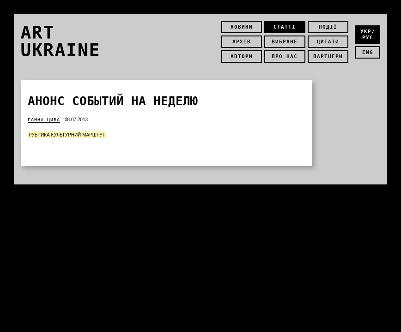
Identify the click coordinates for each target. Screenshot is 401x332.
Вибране (285, 42)
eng (367, 52)
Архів (241, 42)
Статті (284, 27)
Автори (242, 56)
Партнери (328, 56)
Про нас (285, 56)
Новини (242, 27)
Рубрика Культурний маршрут (67, 134)
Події (328, 27)
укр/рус (367, 35)
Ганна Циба (44, 119)
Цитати (328, 42)
